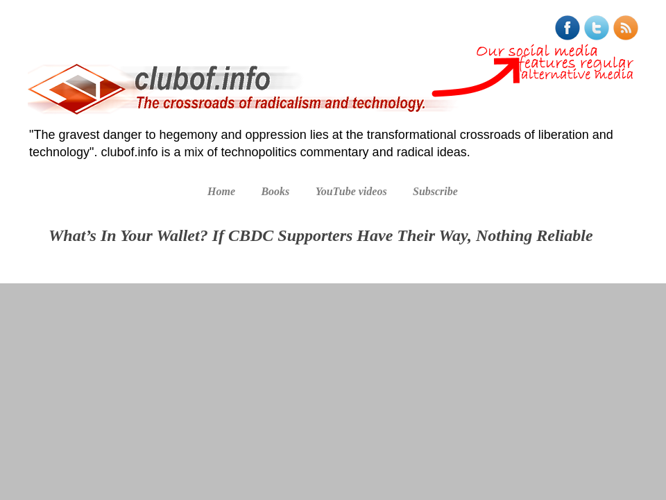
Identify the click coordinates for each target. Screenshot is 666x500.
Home (221, 191)
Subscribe (435, 191)
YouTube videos (351, 191)
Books (275, 191)
